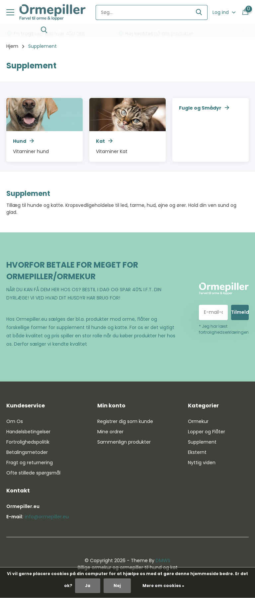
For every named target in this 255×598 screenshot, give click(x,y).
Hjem (12, 46)
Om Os (14, 421)
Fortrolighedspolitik (27, 442)
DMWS (163, 560)
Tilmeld (240, 312)
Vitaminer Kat (112, 151)
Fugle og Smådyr (204, 108)
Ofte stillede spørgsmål (33, 473)
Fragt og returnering (29, 462)
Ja (87, 585)
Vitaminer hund (31, 151)
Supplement (202, 442)
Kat (104, 141)
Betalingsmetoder (27, 452)
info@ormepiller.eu (47, 516)
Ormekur (198, 421)
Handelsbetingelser (28, 431)
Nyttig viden (201, 462)
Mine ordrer (110, 431)
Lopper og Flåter (206, 431)
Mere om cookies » (163, 585)
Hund (23, 141)
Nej (117, 585)
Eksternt (197, 452)
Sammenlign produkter (124, 442)
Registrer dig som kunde (125, 421)
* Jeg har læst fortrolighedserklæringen (224, 329)
